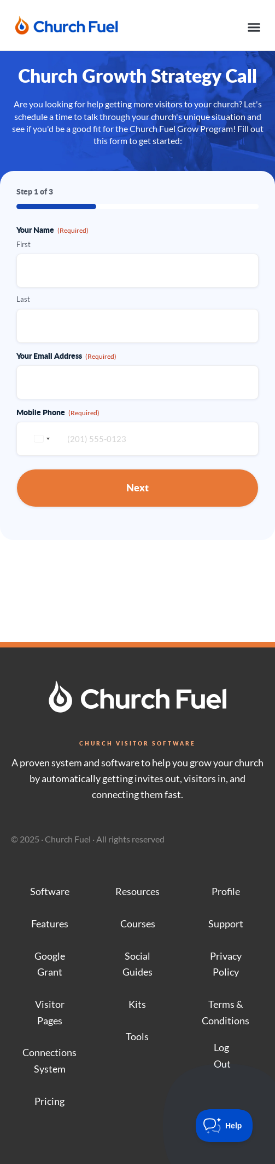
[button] (254, 27)
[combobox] (40, 438)
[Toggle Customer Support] (224, 1125)
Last (23, 299)
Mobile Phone (58, 411)
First (23, 244)
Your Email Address (66, 355)
